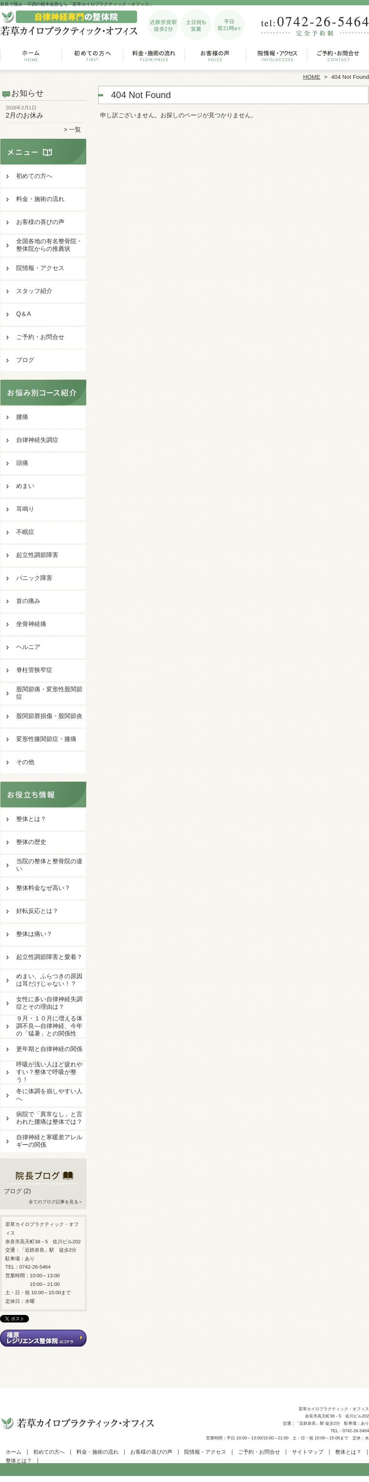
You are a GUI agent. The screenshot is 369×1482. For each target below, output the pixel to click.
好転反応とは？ (37, 911)
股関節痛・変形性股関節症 (49, 693)
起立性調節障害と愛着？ (49, 957)
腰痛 (22, 417)
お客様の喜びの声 (215, 59)
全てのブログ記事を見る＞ (56, 1201)
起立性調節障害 (37, 555)
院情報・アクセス (276, 59)
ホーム (31, 59)
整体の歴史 (31, 842)
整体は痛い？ (34, 934)
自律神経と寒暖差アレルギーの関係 (49, 1141)
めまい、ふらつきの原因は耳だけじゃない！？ (49, 980)
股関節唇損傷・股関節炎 (49, 716)
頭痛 (22, 463)
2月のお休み (24, 115)
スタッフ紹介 (34, 291)
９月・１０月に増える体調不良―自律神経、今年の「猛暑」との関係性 (49, 1026)
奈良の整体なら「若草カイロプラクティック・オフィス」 (183, 1478)
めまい (25, 486)
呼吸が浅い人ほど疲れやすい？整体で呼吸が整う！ (49, 1072)
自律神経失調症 (37, 440)
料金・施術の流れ (153, 59)
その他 (25, 762)
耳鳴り (25, 509)
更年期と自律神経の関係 (49, 1049)
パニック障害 (34, 578)
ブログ (25, 360)
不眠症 (25, 532)
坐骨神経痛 (31, 624)
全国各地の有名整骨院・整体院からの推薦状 (49, 245)
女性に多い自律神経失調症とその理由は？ (49, 1003)
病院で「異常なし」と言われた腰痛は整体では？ (49, 1118)
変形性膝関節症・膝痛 (46, 739)
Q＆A (23, 314)
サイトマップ (307, 1452)
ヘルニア (28, 647)
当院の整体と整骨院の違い (49, 865)
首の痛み (28, 601)
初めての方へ (92, 59)
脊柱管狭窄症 (34, 670)
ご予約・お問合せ (338, 59)
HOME (311, 77)
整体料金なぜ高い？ (43, 888)
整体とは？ (31, 819)
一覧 (75, 129)
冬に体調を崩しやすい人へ (49, 1095)
